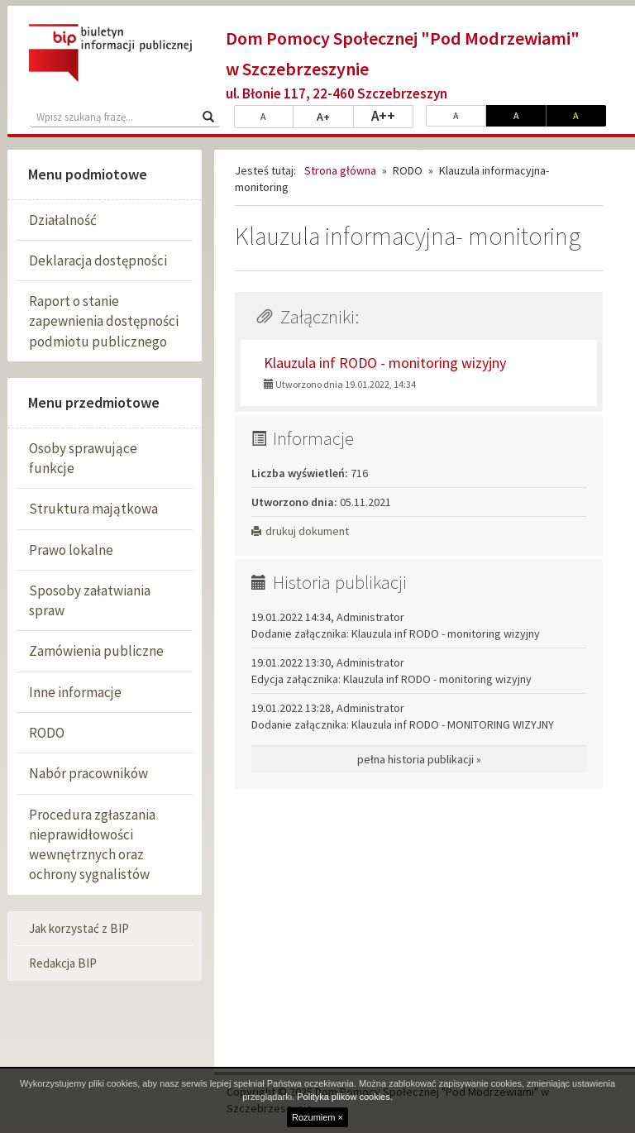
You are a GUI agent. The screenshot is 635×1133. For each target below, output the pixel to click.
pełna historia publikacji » (419, 759)
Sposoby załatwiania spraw (89, 600)
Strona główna (340, 170)
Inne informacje (75, 692)
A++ (392, 115)
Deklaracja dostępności (98, 260)
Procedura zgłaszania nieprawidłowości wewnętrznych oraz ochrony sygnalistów (92, 845)
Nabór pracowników (88, 773)
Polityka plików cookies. (345, 1097)
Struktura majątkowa (93, 509)
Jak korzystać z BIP (79, 928)
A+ (335, 116)
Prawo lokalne (71, 550)
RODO (46, 733)
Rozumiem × (317, 1117)
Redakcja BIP (63, 963)
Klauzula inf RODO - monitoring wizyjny (385, 362)
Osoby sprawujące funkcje (83, 458)
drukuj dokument (300, 530)
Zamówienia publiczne (96, 651)
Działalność (63, 220)
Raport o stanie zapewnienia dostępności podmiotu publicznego (104, 321)
